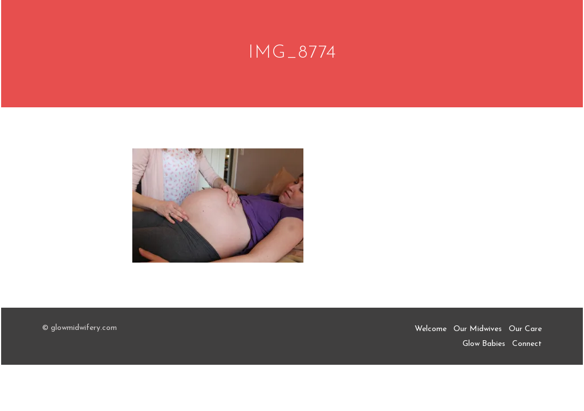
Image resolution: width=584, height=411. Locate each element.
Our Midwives (477, 329)
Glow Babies (484, 344)
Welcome (431, 329)
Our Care (525, 329)
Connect (527, 344)
